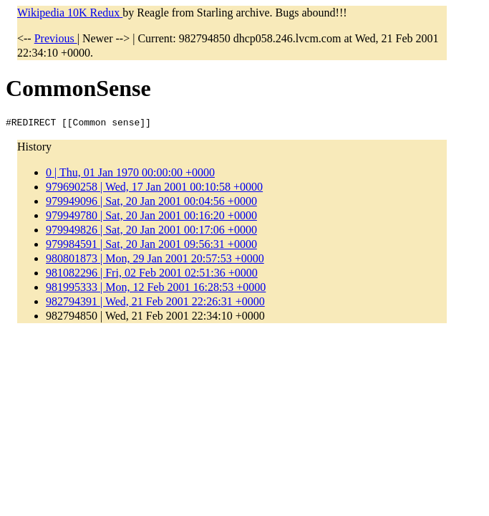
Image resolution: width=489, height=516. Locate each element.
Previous (55, 38)
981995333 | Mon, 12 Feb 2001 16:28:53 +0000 (156, 289)
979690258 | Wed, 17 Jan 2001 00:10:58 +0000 (154, 189)
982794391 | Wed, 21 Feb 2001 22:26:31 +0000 (155, 303)
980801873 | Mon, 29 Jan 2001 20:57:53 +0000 (155, 260)
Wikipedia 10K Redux (69, 12)
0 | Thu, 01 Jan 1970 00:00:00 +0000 (130, 174)
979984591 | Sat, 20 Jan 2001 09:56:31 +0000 (151, 246)
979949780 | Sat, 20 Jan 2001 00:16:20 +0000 (151, 217)
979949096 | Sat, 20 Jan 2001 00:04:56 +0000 (151, 203)
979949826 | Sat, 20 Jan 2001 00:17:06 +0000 (151, 232)
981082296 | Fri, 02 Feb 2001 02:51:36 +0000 (152, 275)
